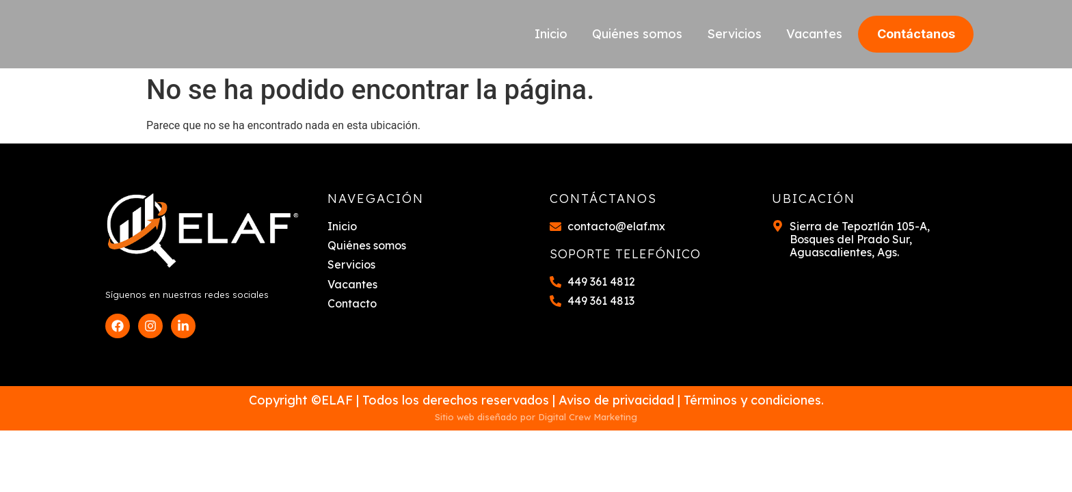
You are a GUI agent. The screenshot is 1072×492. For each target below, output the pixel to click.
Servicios (734, 34)
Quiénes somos (637, 34)
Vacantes (814, 34)
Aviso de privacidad (616, 400)
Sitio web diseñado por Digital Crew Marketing (536, 416)
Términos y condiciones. (754, 400)
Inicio (551, 34)
